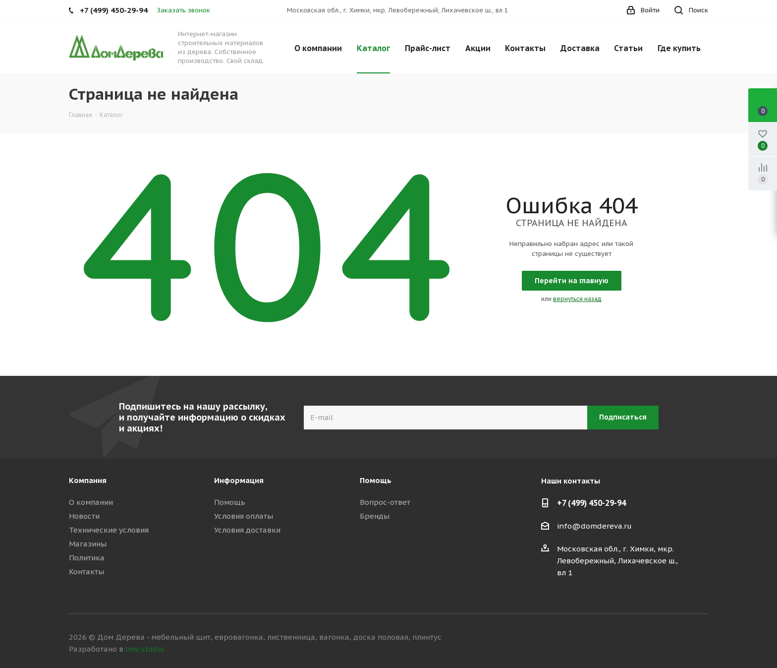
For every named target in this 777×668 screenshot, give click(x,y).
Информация (239, 480)
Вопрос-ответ (385, 502)
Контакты (86, 571)
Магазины (88, 543)
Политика (87, 557)
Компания (88, 480)
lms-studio (145, 649)
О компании (91, 502)
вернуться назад (577, 299)
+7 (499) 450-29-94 (591, 503)
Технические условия (109, 530)
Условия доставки (247, 530)
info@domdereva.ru (594, 526)
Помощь (229, 502)
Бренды (374, 516)
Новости (84, 516)
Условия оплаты (243, 516)
